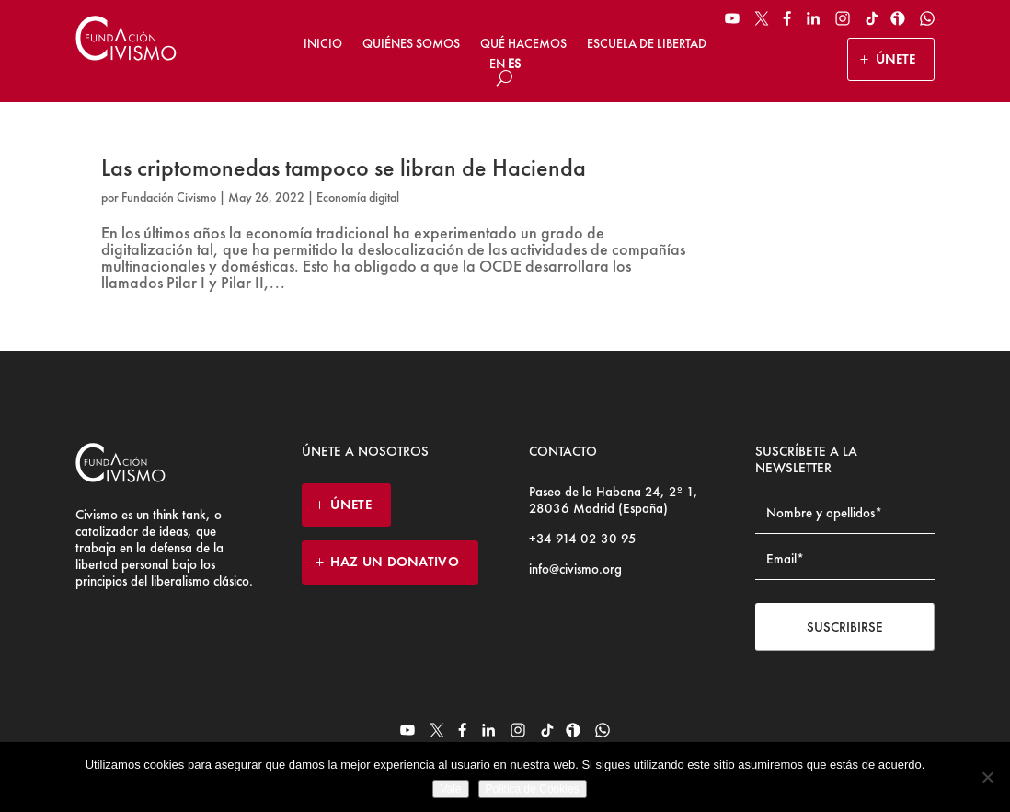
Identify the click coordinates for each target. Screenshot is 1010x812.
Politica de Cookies (533, 789)
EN (497, 63)
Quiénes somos (411, 43)
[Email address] (845, 559)
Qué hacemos (523, 43)
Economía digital (357, 197)
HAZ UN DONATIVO (394, 561)
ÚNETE (895, 59)
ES (514, 63)
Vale (450, 789)
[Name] (845, 513)
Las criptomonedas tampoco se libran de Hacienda (343, 167)
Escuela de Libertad (646, 43)
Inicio (323, 43)
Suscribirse (845, 627)
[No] (987, 777)
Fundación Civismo (168, 197)
